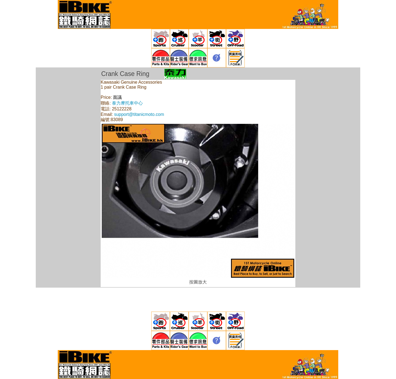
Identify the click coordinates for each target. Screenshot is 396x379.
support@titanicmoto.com (139, 114)
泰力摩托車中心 (127, 103)
